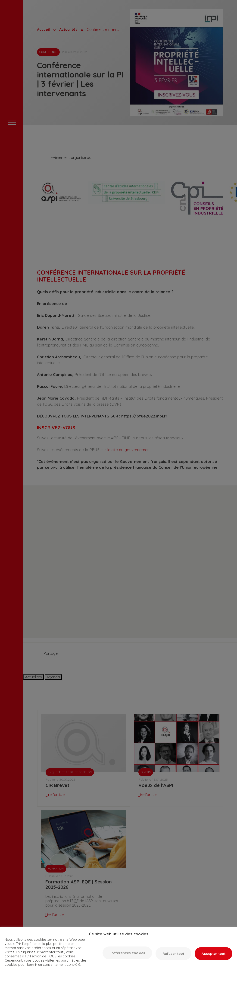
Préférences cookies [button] (127, 953)
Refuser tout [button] (173, 953)
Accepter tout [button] (213, 953)
